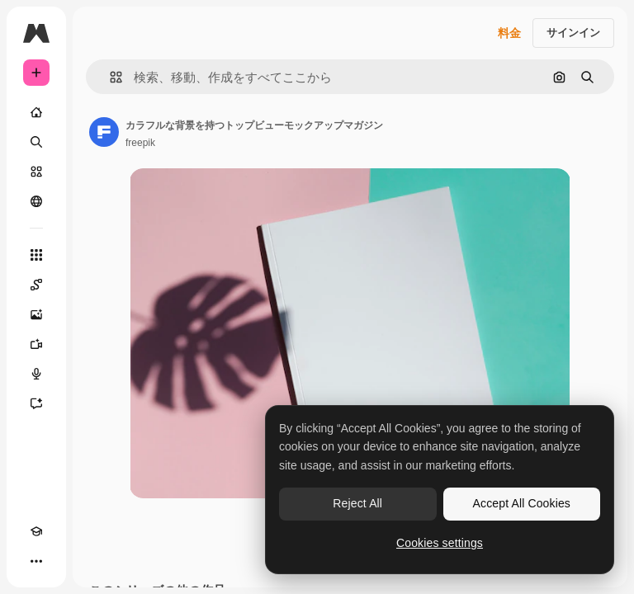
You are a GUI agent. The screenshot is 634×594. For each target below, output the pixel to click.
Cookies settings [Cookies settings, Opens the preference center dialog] (439, 542)
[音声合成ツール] (36, 374)
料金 (509, 33)
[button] (109, 77)
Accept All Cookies (521, 503)
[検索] (36, 142)
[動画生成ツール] (36, 344)
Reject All (357, 503)
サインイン (573, 32)
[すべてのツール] (36, 255)
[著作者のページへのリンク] (104, 132)
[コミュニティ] (36, 201)
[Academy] (36, 531)
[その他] (36, 561)
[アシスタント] (36, 403)
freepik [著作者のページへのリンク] (140, 142)
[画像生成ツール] (36, 314)
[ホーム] (36, 112)
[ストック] (36, 171)
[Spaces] (36, 284)
